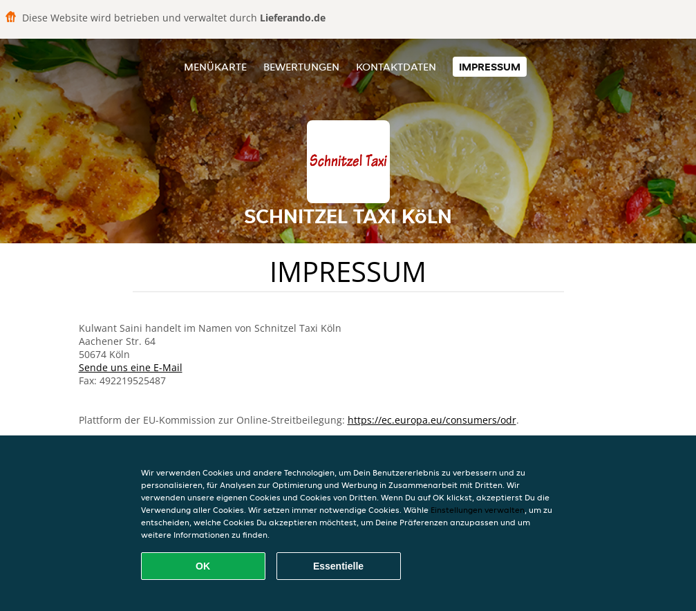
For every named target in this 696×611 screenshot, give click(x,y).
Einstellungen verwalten (478, 510)
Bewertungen (301, 66)
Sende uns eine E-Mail (130, 367)
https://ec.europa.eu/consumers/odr (432, 419)
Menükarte (215, 66)
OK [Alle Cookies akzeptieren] (203, 566)
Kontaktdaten (396, 66)
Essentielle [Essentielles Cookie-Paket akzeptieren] (338, 566)
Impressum (489, 66)
